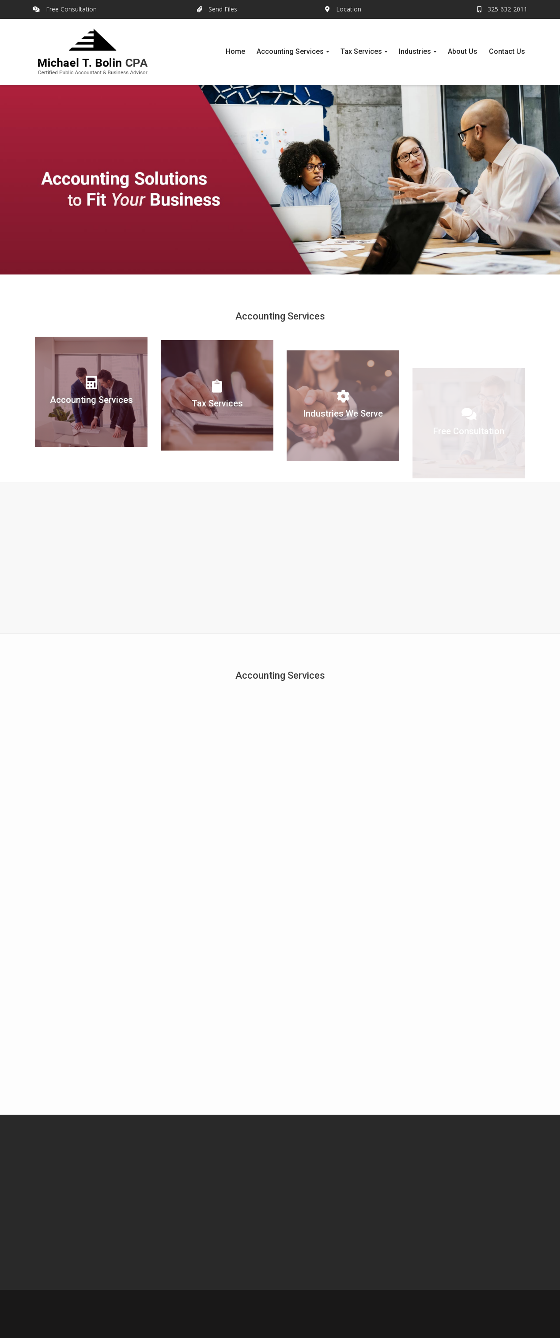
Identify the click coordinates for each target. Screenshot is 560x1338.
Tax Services (361, 51)
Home (235, 51)
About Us (462, 51)
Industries (415, 51)
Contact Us (507, 51)
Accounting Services (290, 51)
